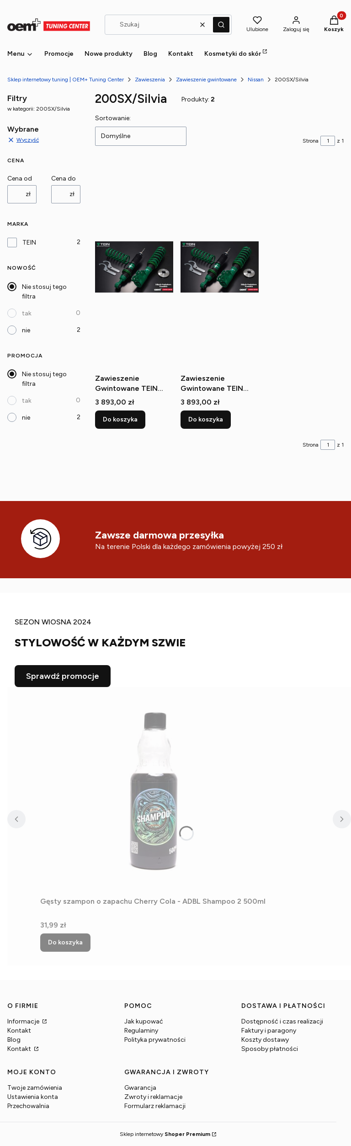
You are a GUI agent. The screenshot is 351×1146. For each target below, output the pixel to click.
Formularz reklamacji (155, 1106)
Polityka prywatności (155, 1040)
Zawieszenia (150, 79)
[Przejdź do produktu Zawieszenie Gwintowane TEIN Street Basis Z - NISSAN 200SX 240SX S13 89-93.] (134, 267)
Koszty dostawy (265, 1040)
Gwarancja (140, 1088)
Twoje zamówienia (34, 1088)
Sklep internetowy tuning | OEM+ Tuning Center (65, 79)
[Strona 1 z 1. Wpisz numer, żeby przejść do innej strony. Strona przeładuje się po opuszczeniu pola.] (327, 141)
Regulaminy (141, 1030)
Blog (14, 1040)
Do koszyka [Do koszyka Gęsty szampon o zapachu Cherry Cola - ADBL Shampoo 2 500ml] (65, 942)
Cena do (63, 178)
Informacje (24, 1021)
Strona (311, 141)
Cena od (19, 178)
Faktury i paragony (268, 1030)
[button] (221, 24)
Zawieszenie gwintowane (206, 79)
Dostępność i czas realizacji (282, 1021)
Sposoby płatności (269, 1049)
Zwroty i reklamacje (153, 1097)
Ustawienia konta (32, 1097)
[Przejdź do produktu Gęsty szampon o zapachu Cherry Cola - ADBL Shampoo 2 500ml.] (154, 790)
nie (26, 330)
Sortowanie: (113, 118)
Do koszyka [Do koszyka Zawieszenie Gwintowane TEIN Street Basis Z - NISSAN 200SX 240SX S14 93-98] (205, 419)
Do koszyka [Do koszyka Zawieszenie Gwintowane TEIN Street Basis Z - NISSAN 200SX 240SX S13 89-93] (120, 419)
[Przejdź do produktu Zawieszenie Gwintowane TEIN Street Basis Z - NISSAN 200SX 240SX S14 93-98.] (220, 267)
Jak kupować (143, 1021)
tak (27, 313)
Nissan (256, 79)
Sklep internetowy (165, 1134)
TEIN (29, 242)
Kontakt (19, 1030)
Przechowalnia (28, 1106)
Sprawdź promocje (62, 676)
